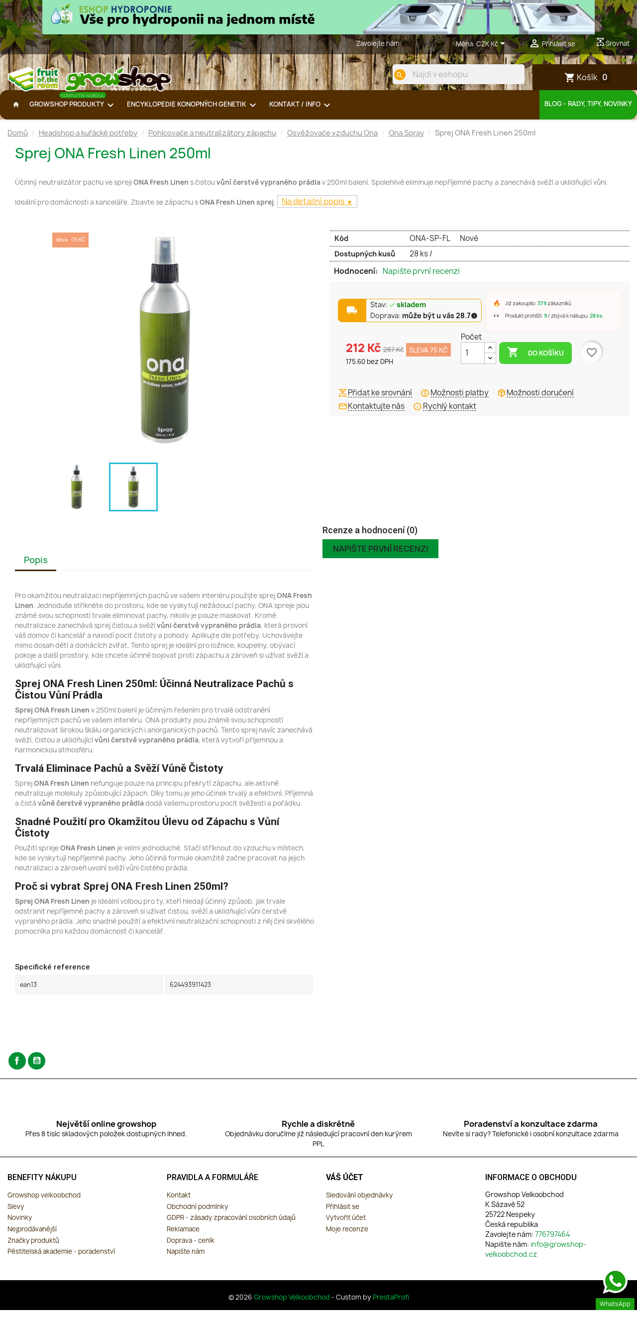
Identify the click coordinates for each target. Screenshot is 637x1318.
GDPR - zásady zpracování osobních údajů (231, 1225)
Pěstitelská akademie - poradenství (61, 1259)
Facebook (17, 1069)
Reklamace (183, 1236)
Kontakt (179, 1202)
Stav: (398, 313)
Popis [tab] (36, 568)
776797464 (419, 43)
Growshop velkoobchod (44, 1202)
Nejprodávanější (32, 1236)
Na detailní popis (314, 209)
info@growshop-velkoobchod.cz (535, 1257)
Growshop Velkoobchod (292, 1305)
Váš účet (344, 1185)
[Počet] (473, 361)
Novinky (19, 1225)
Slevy (15, 1214)
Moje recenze (347, 1236)
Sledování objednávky (359, 1202)
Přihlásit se (342, 1214)
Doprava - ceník (190, 1248)
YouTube (36, 1069)
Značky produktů (33, 1248)
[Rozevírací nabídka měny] (492, 44)
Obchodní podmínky (197, 1214)
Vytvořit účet (346, 1225)
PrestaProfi (391, 1305)
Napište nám (186, 1259)
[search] (391, 74)
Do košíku (535, 360)
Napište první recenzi (421, 279)
